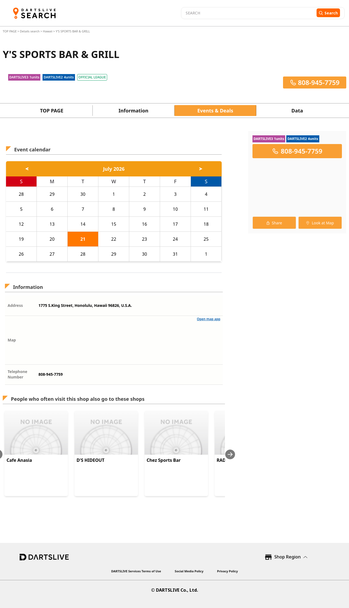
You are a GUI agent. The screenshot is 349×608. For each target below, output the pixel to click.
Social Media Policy (189, 571)
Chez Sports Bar (164, 460)
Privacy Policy (227, 571)
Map (12, 340)
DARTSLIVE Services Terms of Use (136, 571)
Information (133, 110)
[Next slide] (230, 454)
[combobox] (248, 13)
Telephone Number (17, 374)
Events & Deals (215, 110)
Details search (30, 31)
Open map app (208, 319)
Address (15, 305)
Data (297, 110)
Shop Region (287, 557)
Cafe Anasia (19, 460)
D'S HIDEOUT (90, 460)
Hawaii (47, 31)
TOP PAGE (10, 31)
